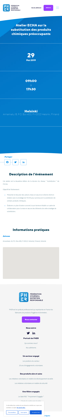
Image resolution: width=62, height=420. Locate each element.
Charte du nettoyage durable (31, 401)
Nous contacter (31, 319)
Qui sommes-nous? (31, 343)
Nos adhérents (31, 348)
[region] (24, 408)
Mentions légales (44, 416)
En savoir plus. (21, 407)
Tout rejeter (24, 412)
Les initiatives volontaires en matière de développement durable (31, 379)
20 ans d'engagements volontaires (31, 365)
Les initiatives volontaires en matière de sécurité (31, 383)
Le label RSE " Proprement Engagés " (31, 396)
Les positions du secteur (31, 361)
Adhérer (48, 7)
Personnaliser (12, 412)
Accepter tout (36, 412)
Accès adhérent (36, 8)
